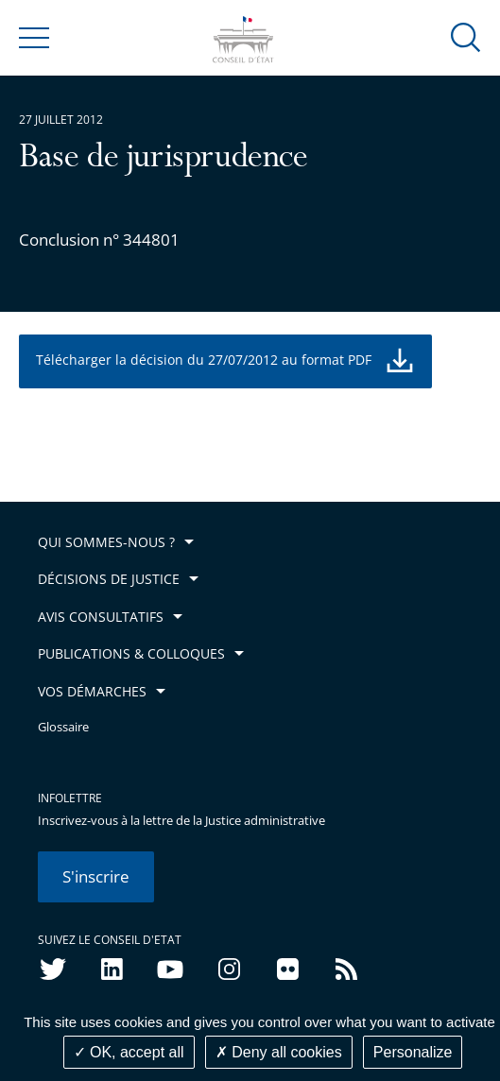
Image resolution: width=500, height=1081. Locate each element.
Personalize (413, 1052)
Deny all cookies (279, 1052)
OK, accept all (129, 1052)
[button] (466, 36)
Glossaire (63, 727)
